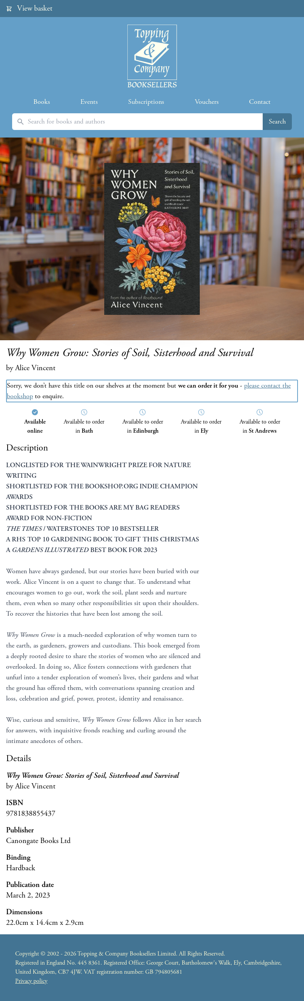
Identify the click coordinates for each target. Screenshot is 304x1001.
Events (89, 101)
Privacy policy (31, 981)
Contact (260, 101)
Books (41, 101)
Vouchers (207, 101)
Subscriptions (146, 101)
